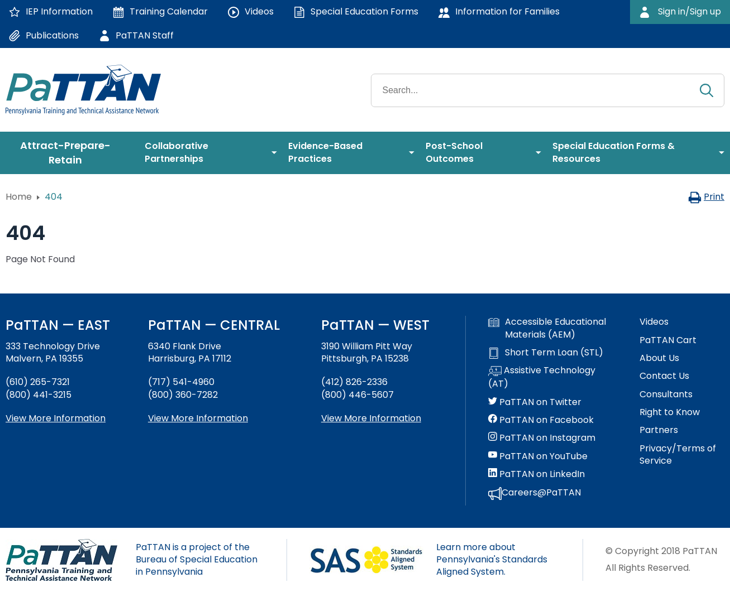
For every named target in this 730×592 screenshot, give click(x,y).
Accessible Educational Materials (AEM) (547, 328)
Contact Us (664, 376)
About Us (659, 358)
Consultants (666, 394)
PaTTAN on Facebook (541, 420)
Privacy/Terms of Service (678, 454)
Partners (659, 430)
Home (19, 196)
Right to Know (670, 412)
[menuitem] (69, 153)
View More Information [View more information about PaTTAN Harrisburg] (198, 418)
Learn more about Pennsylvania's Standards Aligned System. (491, 560)
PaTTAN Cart (668, 340)
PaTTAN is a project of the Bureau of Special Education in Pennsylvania (196, 560)
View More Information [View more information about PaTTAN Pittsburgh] (371, 418)
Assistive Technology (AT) (541, 377)
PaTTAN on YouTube (538, 456)
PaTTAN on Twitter (534, 402)
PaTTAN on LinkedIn (536, 474)
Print (706, 196)
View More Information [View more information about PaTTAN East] (56, 418)
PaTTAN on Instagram (541, 438)
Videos (654, 322)
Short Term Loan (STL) (545, 352)
